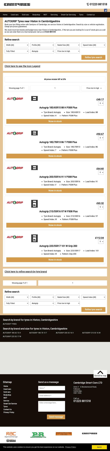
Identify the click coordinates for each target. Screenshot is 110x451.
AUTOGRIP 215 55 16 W (91, 333)
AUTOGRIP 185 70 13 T (38, 333)
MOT (5, 398)
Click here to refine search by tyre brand (26, 271)
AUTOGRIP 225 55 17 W (12, 336)
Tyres (5, 407)
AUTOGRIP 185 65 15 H (12, 333)
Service (6, 401)
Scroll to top (100, 374)
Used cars (7, 389)
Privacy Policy (8, 412)
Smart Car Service (10, 404)
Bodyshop (7, 395)
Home (5, 386)
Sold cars (7, 392)
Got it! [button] (99, 447)
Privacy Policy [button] (70, 447)
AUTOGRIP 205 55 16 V (65, 333)
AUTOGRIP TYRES (10, 324)
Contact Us (7, 409)
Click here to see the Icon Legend (22, 66)
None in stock (55, 121)
